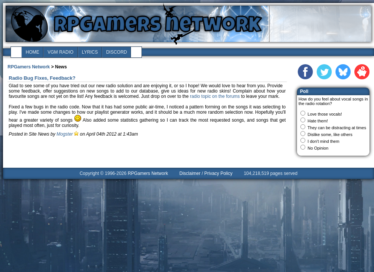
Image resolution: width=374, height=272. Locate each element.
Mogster (65, 134)
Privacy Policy (218, 173)
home (32, 52)
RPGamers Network (29, 67)
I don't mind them (323, 141)
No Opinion (318, 148)
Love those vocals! (325, 114)
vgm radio (61, 52)
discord (116, 52)
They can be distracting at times (337, 127)
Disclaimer (189, 173)
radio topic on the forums (215, 96)
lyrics (90, 52)
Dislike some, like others (330, 134)
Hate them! (318, 121)
